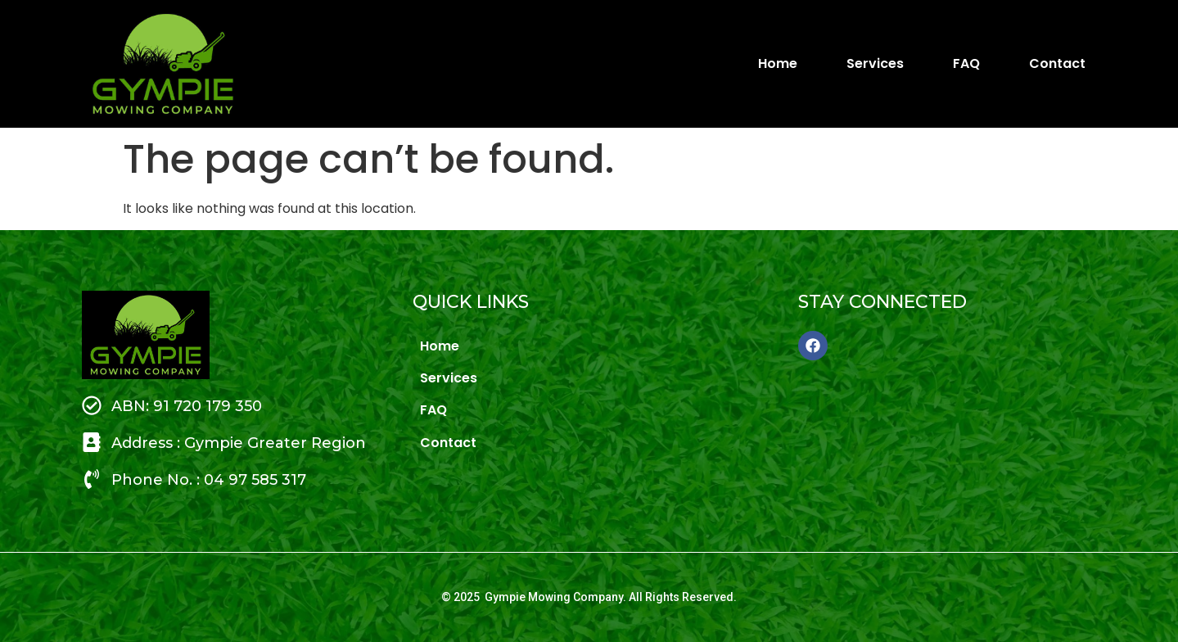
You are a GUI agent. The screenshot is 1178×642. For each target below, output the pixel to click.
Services (875, 63)
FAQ (966, 63)
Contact (1059, 63)
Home (777, 63)
